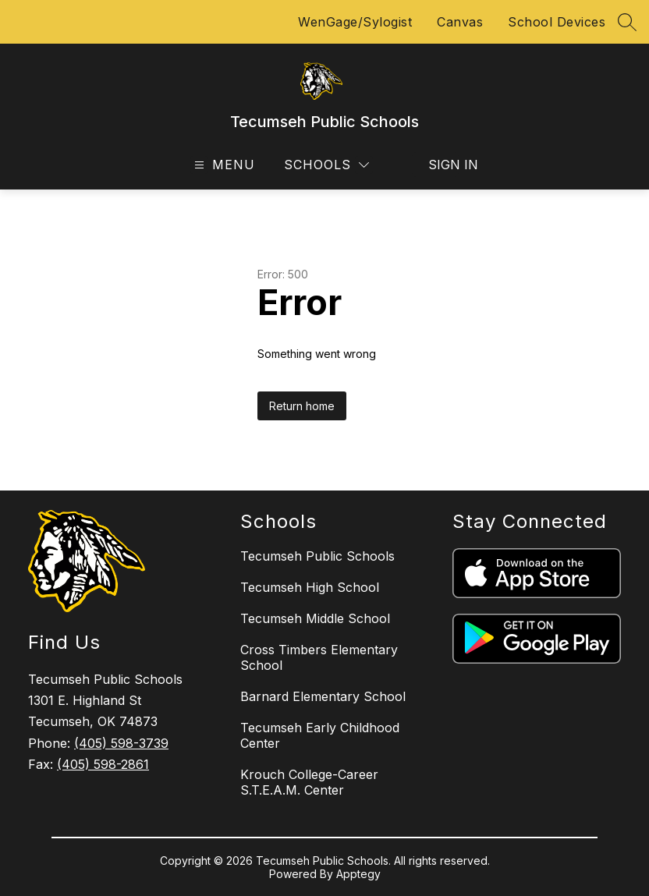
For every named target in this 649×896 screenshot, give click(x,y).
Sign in (443, 164)
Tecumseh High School (309, 587)
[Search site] (627, 21)
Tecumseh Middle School (315, 618)
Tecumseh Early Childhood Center (319, 735)
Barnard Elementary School (323, 696)
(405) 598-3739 (121, 743)
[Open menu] (222, 165)
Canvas (460, 22)
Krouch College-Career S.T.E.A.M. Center (309, 782)
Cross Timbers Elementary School (319, 657)
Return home (302, 406)
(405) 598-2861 (103, 764)
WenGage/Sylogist (355, 22)
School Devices (556, 22)
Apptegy (358, 873)
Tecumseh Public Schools (317, 556)
